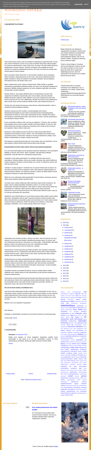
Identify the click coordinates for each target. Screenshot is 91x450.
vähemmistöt (79, 389)
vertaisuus (63, 385)
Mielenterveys (83, 347)
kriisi (67, 341)
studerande (64, 366)
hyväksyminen (72, 321)
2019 (64, 278)
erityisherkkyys (68, 305)
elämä (72, 301)
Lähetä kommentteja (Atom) (33, 379)
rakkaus (78, 357)
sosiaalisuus (72, 364)
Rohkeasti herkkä (23, 9)
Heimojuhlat (64, 311)
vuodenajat (64, 389)
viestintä (74, 385)
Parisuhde (80, 355)
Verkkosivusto (65, 40)
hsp (77, 315)
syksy (75, 366)
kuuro (81, 341)
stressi (85, 364)
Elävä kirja (84, 301)
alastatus (63, 295)
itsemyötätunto (78, 324)
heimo (85, 309)
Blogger (56, 446)
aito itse (84, 293)
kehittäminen (76, 332)
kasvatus (68, 330)
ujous (85, 378)
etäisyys (63, 307)
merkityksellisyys (65, 347)
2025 (64, 225)
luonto (74, 343)
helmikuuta (67, 259)
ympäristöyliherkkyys (82, 393)
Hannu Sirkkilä (77, 309)
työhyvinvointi (64, 378)
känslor (85, 341)
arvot (67, 295)
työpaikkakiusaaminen (74, 378)
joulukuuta (67, 227)
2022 (64, 270)
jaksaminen (79, 326)
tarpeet (72, 370)
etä (86, 305)
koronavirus (79, 340)
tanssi (85, 368)
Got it (86, 4)
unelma (63, 379)
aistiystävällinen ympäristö (67, 293)
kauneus (70, 332)
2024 (64, 265)
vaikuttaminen (64, 381)
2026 (64, 222)
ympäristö (73, 393)
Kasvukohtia (79, 330)
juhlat (74, 328)
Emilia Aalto (65, 303)
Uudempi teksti (10, 373)
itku (72, 324)
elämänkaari (78, 301)
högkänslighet (82, 321)
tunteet (70, 376)
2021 (64, 273)
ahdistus (63, 292)
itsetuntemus (71, 326)
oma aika (67, 355)
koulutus (63, 341)
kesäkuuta (67, 249)
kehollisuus (84, 332)
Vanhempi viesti (51, 373)
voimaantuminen (68, 387)
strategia (79, 364)
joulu (71, 328)
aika (69, 292)
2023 (64, 268)
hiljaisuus (72, 315)
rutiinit (65, 360)
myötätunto (69, 353)
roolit (85, 359)
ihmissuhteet (64, 323)
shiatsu (85, 362)
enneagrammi (83, 303)
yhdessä (84, 389)
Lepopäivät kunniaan (74, 192)
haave (85, 307)
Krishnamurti (72, 341)
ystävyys (67, 395)
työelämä (84, 376)
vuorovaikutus (71, 389)
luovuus (79, 343)
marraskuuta (68, 230)
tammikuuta (68, 262)
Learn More (78, 4)
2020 (64, 276)
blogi (77, 295)
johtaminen (66, 328)
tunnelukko (63, 376)
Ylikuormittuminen (65, 393)
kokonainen (84, 338)
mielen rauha (74, 347)
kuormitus (77, 341)
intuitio (68, 324)
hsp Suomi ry (76, 317)
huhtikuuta (67, 254)
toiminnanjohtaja (83, 372)
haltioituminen (68, 309)
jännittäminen (80, 328)
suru (70, 366)
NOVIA (85, 353)
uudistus (84, 379)
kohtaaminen (83, 336)
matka (75, 345)
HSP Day (81, 315)
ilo (86, 323)
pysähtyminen (67, 357)
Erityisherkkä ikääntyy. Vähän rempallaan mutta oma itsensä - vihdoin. (77, 108)
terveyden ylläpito (82, 370)
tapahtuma (63, 370)
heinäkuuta (67, 246)
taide (80, 368)
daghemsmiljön (74, 297)
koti (86, 340)
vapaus (76, 383)
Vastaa (11, 343)
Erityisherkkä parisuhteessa (76, 119)
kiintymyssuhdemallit (72, 334)
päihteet (74, 357)
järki (86, 328)
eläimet (78, 299)
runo (62, 360)
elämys (85, 299)
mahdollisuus (64, 345)
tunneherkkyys (83, 374)
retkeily (76, 359)
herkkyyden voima (81, 313)
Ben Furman (72, 295)
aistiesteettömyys (77, 292)
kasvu (73, 330)
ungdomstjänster (71, 379)
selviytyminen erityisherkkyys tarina (73, 362)
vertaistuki (84, 383)
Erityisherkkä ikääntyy (74, 131)
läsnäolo (84, 343)
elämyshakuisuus (65, 301)
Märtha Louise (77, 353)
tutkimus (77, 376)
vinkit (62, 387)
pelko (85, 355)
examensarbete (72, 307)
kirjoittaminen (75, 336)
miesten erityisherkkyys (72, 349)
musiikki (84, 351)
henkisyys (84, 311)
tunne (65, 374)
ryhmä (68, 360)
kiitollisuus (81, 334)
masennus (70, 345)
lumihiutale (68, 343)
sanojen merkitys (79, 360)
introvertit (63, 324)
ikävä (75, 323)
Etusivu (31, 373)
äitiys (71, 395)
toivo (62, 374)
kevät (65, 334)
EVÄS (66, 307)
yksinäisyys (83, 391)
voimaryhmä (77, 387)
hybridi (85, 319)
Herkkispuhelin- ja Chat (67, 313)
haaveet (63, 309)
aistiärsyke (78, 293)
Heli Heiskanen (74, 311)
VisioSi (15, 318)
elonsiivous (70, 299)
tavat (75, 370)
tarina (68, 370)
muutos (63, 353)
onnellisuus (74, 355)
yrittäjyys (63, 395)
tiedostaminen (73, 372)
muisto (79, 351)
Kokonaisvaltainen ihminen (68, 340)
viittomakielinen (83, 385)
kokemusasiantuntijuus (67, 338)
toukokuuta (67, 251)
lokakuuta (67, 232)
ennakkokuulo (74, 303)
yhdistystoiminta (70, 391)
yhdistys (63, 391)
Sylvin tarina (71, 144)
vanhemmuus (74, 381)
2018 (64, 281)
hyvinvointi (64, 321)
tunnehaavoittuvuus (73, 374)
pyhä (62, 357)
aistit (85, 292)
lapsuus (63, 343)
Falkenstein (80, 307)
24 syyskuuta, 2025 (21, 334)
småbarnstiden (64, 364)
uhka (81, 378)
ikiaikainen (71, 323)
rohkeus (81, 359)
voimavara (84, 387)
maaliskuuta (68, 257)
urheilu (78, 379)
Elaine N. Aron (82, 297)
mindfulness (83, 349)
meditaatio (79, 345)
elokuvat (63, 299)
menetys (84, 345)
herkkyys (63, 315)
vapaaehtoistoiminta (66, 383)
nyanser (63, 355)
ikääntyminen (81, 323)
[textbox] (31, 191)
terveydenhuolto (64, 372)
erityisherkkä (80, 305)
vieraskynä (69, 385)
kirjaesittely (69, 336)
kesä (62, 334)
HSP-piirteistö (78, 319)
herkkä (68, 315)
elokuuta (67, 243)
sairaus (73, 360)
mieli (62, 349)
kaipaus (63, 330)
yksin (78, 391)
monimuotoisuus (65, 351)
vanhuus (84, 381)
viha (78, 385)
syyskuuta (67, 235)
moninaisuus (73, 351)
